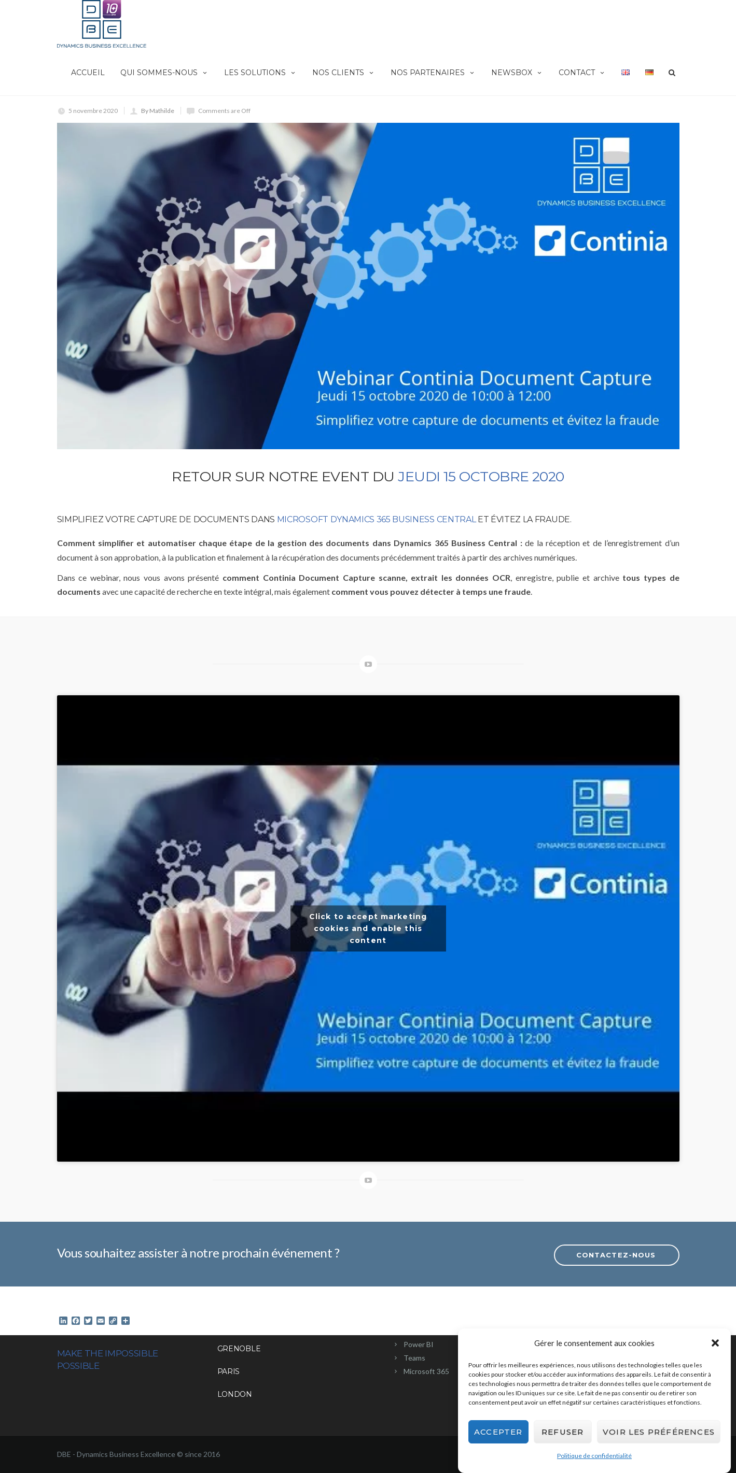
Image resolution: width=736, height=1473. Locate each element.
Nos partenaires (433, 72)
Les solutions (260, 72)
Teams (414, 1357)
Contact (582, 72)
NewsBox (517, 72)
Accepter (498, 1432)
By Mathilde (157, 111)
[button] (715, 1343)
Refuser (562, 1432)
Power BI (419, 1344)
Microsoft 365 (426, 1371)
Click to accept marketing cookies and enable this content (368, 928)
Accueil (88, 72)
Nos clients (343, 72)
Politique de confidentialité (594, 1456)
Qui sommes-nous (164, 72)
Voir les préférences (659, 1432)
